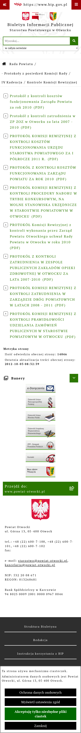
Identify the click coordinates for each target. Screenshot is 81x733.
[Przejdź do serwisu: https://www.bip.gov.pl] (40, 4)
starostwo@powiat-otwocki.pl (42, 561)
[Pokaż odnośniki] (5, 5)
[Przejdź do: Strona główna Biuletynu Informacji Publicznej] (4, 64)
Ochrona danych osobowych (40, 692)
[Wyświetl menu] (76, 5)
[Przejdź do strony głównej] (40, 23)
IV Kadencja (12, 82)
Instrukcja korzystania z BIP (40, 653)
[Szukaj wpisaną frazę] (74, 41)
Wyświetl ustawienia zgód (40, 702)
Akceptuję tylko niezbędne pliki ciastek (41, 713)
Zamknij (40, 726)
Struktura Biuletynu (40, 626)
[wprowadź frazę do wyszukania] (36, 41)
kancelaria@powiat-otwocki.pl (30, 565)
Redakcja (40, 640)
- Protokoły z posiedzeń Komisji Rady (35, 73)
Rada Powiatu (21, 64)
